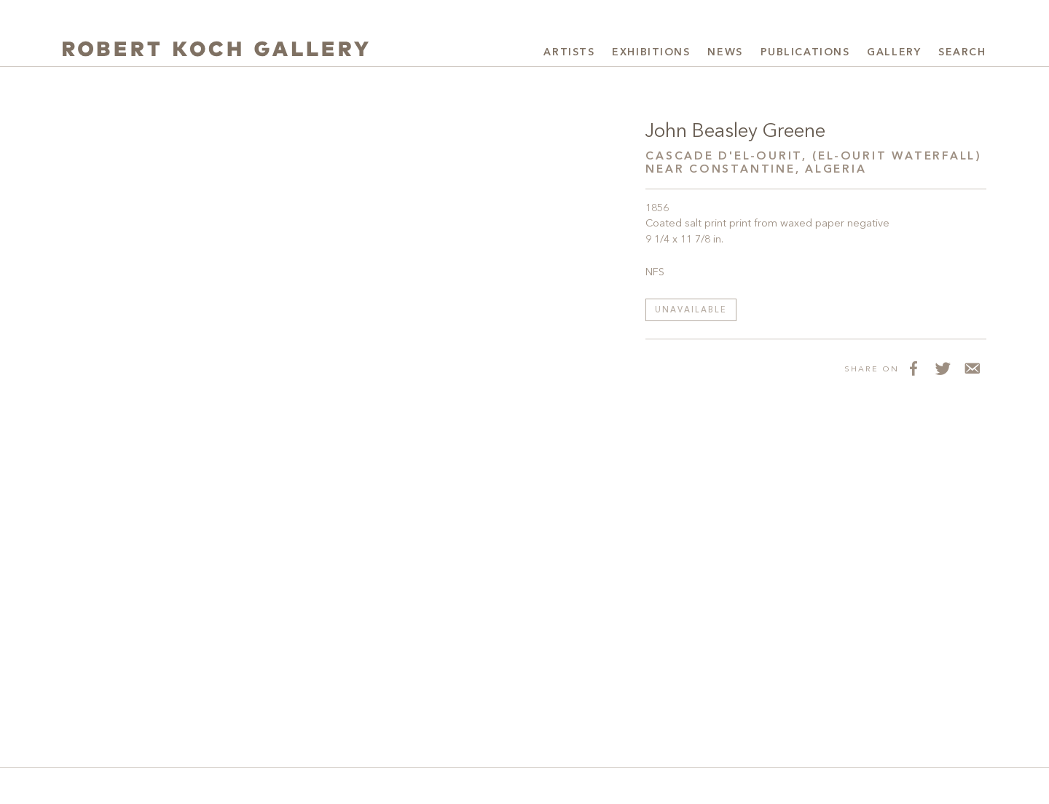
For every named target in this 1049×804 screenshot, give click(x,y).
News (724, 52)
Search (962, 52)
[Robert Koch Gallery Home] (216, 50)
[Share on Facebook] (913, 368)
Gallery (894, 52)
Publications (805, 52)
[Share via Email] (971, 368)
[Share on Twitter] (942, 368)
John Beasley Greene (735, 131)
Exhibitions (651, 52)
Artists (568, 52)
